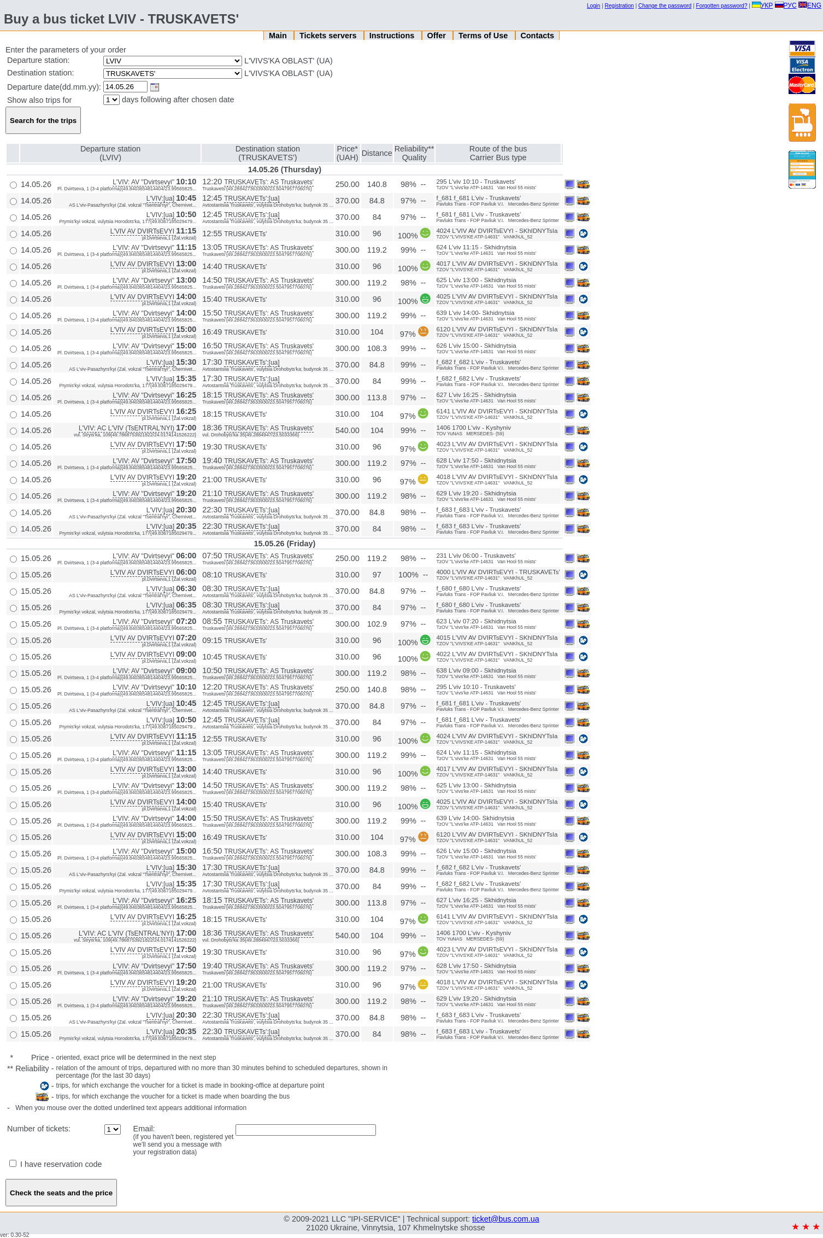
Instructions (392, 35)
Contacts (537, 35)
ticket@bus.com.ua (505, 1218)
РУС (786, 5)
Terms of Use (484, 35)
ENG (809, 5)
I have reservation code (55, 1164)
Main (279, 35)
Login (593, 6)
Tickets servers (329, 35)
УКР (762, 5)
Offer (437, 35)
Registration (619, 6)
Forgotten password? (722, 6)
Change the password (664, 6)
